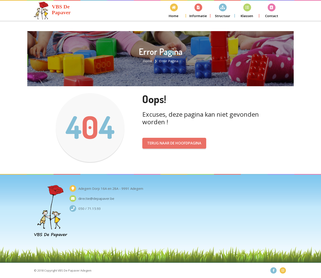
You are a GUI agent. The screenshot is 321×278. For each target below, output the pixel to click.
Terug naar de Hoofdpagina (174, 143)
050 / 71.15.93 (89, 208)
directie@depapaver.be (96, 198)
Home (147, 61)
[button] (174, 10)
